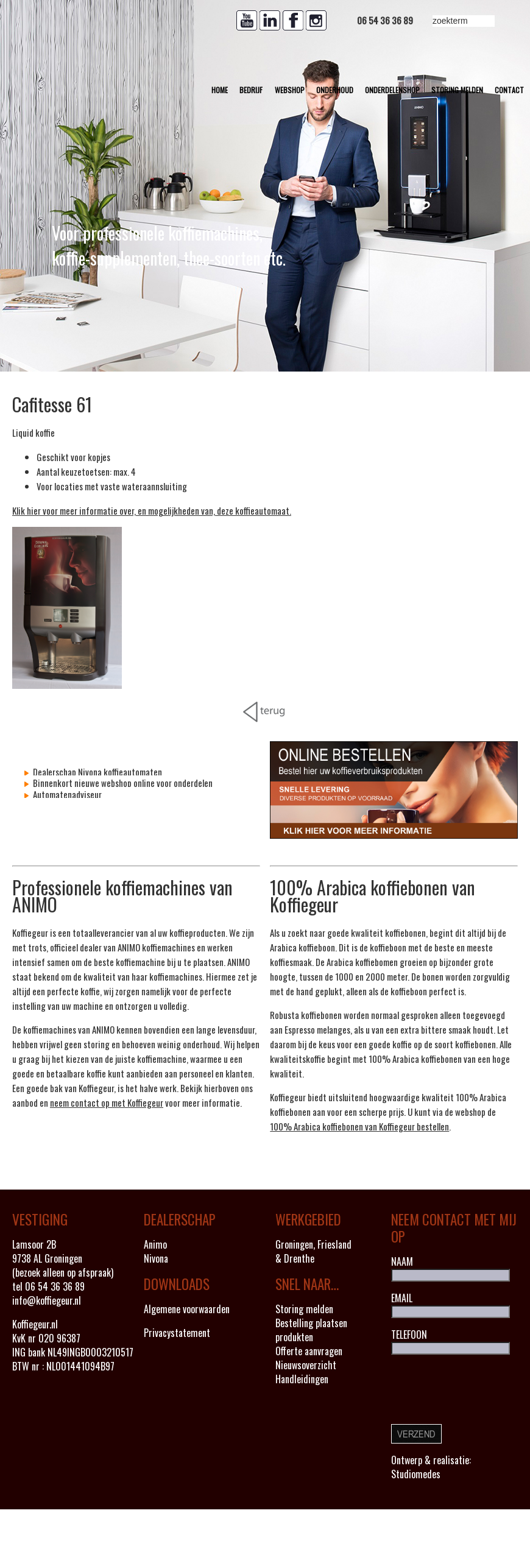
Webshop (290, 90)
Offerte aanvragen (308, 1351)
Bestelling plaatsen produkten (311, 1330)
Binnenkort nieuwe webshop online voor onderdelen (122, 782)
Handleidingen (301, 1379)
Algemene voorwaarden (187, 1309)
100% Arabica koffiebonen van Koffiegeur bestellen (359, 1126)
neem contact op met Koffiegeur (106, 1102)
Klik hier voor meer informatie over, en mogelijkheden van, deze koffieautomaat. (151, 510)
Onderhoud (334, 90)
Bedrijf (251, 90)
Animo (155, 1244)
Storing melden (457, 90)
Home (219, 90)
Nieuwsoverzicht (305, 1365)
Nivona (156, 1258)
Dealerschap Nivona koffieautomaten (96, 771)
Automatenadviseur (66, 794)
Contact (509, 90)
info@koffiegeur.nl (46, 1300)
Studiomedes (415, 1474)
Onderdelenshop (392, 90)
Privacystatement (177, 1332)
